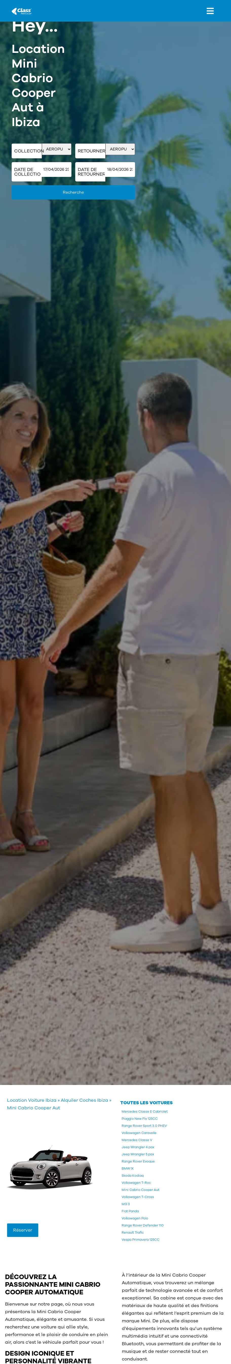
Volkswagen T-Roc (136, 1183)
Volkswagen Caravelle (139, 1133)
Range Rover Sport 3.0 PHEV (144, 1126)
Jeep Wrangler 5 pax (138, 1154)
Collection (28, 151)
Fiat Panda (130, 1211)
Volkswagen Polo (135, 1218)
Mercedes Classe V (137, 1140)
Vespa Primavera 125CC (140, 1239)
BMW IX (127, 1168)
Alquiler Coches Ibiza (84, 1100)
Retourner (91, 151)
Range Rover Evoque (138, 1161)
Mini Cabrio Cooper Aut (140, 1190)
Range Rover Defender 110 (143, 1225)
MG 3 (126, 1204)
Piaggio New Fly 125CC (140, 1118)
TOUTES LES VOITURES (146, 1103)
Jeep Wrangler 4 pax (138, 1147)
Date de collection (28, 171)
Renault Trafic (133, 1232)
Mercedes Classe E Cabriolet (145, 1111)
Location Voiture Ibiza (31, 1100)
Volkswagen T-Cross (138, 1197)
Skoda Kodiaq (133, 1175)
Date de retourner (91, 171)
